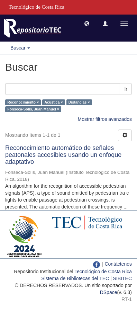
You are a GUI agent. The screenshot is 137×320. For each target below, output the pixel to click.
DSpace (108, 292)
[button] (87, 23)
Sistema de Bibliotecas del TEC (75, 278)
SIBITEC (122, 278)
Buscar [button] (20, 48)
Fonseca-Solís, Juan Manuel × (33, 109)
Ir (125, 89)
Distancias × (79, 102)
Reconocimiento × (23, 102)
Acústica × (54, 102)
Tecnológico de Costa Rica (103, 271)
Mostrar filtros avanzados (105, 119)
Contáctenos (118, 264)
